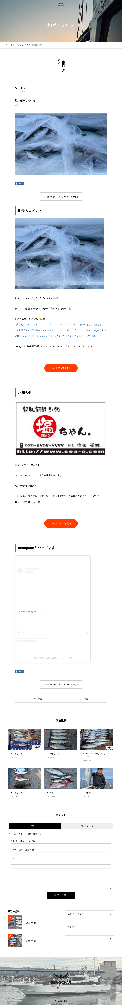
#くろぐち (88, 324)
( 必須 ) (23, 841)
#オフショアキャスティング (60, 324)
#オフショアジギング (34, 324)
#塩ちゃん (99, 324)
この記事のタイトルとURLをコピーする (61, 196)
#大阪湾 (19, 330)
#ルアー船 (34, 336)
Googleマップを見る (61, 368)
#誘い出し (91, 336)
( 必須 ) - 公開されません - (24, 850)
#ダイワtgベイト (76, 336)
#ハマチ (78, 324)
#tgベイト (99, 330)
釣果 (16, 105)
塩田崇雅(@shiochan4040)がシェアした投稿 (52, 658)
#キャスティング (42, 330)
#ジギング (28, 330)
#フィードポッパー (84, 330)
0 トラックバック (87, 826)
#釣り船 (19, 324)
